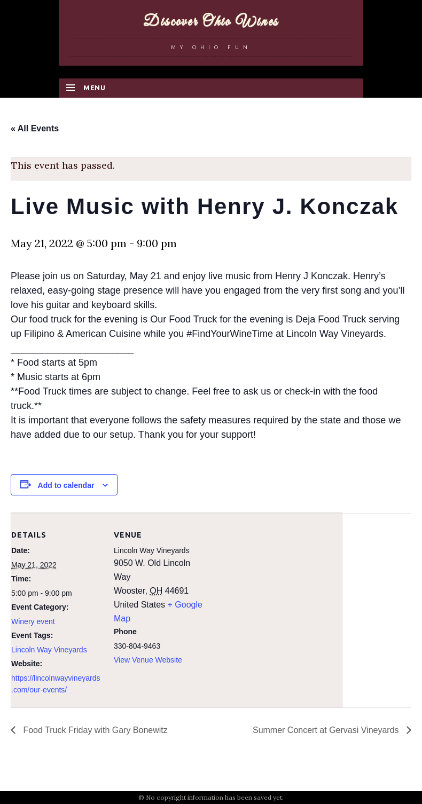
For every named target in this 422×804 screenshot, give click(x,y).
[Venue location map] (272, 587)
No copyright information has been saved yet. (215, 797)
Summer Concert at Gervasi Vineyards (327, 730)
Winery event (33, 621)
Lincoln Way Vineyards (49, 649)
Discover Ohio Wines (211, 22)
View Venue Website (148, 660)
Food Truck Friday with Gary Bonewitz (94, 730)
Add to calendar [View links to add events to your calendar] (66, 485)
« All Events (35, 128)
